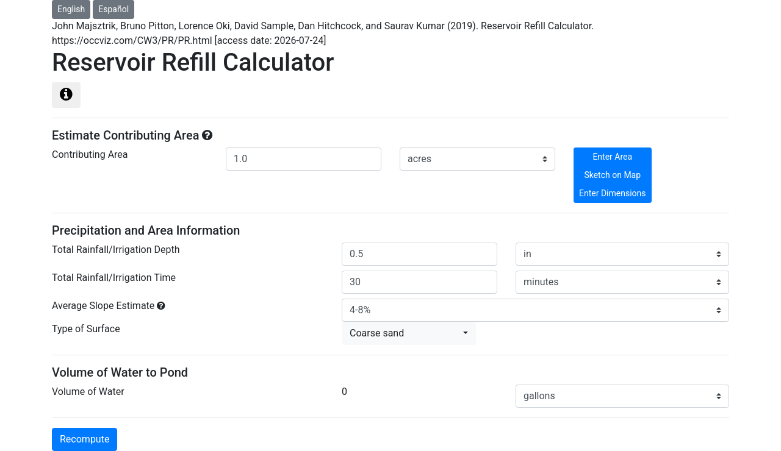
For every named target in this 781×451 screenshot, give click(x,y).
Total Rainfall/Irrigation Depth (115, 249)
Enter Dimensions (612, 193)
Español (113, 9)
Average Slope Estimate (103, 305)
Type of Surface (86, 329)
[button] (409, 333)
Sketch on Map (612, 175)
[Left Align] (66, 95)
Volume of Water (88, 391)
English (71, 9)
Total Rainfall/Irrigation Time (114, 277)
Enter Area (612, 157)
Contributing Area (90, 154)
